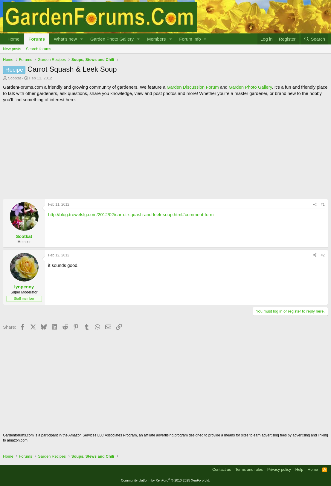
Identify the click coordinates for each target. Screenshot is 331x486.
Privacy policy (279, 469)
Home (13, 38)
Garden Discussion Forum (193, 87)
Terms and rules (249, 469)
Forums (36, 38)
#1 (323, 204)
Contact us (221, 469)
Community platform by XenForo (165, 480)
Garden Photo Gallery (112, 38)
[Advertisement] (165, 151)
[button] (81, 38)
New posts (12, 49)
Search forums (38, 49)
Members (156, 38)
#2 (323, 255)
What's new (65, 38)
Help (299, 469)
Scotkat (14, 78)
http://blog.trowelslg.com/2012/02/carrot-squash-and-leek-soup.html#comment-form (131, 214)
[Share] (315, 204)
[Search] (314, 38)
